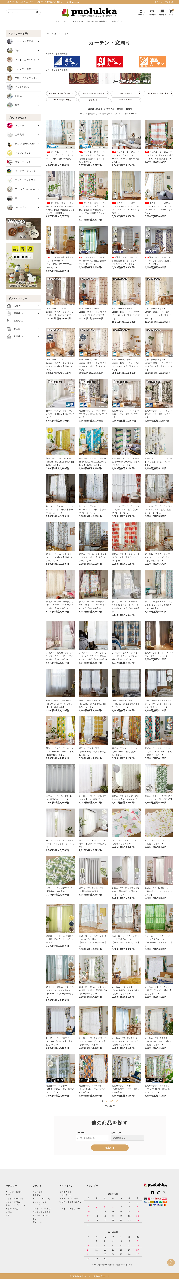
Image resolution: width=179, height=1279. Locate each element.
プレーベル (16, 207)
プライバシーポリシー (69, 1208)
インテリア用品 (19, 69)
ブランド (76, 21)
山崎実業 (15, 134)
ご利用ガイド (65, 1192)
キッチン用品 (18, 87)
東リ (13, 198)
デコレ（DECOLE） (21, 144)
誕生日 (13, 329)
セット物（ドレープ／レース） (61, 93)
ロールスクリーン (126, 100)
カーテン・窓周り (20, 41)
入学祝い (15, 336)
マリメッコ (16, 125)
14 (112, 1100)
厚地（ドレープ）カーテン (93, 93)
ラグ (13, 50)
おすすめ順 (109, 109)
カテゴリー (61, 21)
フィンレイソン (19, 153)
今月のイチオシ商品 (96, 21)
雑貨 (13, 105)
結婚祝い (15, 306)
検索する (109, 1147)
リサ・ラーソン (19, 162)
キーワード (81, 1132)
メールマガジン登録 (68, 1198)
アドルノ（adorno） (21, 189)
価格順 (120, 109)
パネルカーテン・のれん (61, 100)
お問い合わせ (117, 21)
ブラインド (93, 100)
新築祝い (15, 313)
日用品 (14, 96)
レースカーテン (125, 93)
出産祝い (15, 321)
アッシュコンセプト (21, 180)
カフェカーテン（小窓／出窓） (157, 93)
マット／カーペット (21, 60)
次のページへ (131, 113)
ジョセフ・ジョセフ (21, 171)
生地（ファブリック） (22, 78)
